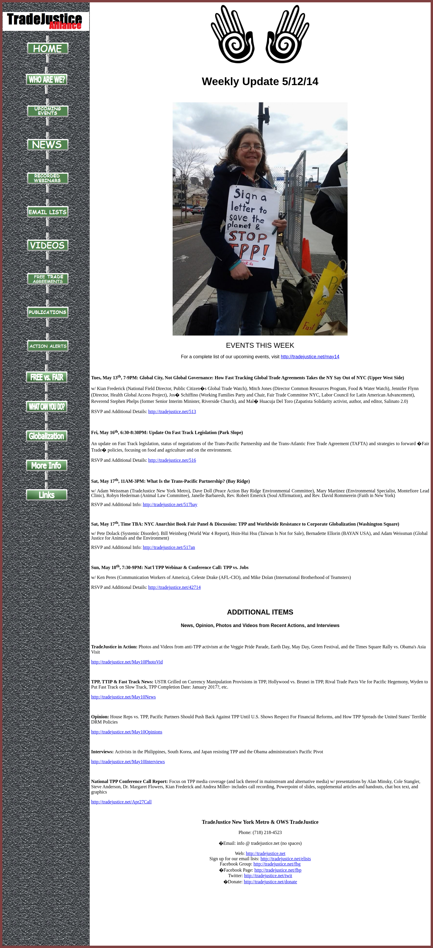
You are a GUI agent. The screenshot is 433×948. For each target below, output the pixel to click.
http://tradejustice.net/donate (270, 881)
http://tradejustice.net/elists (285, 858)
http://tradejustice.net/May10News (123, 696)
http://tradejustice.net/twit (268, 875)
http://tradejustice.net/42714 (174, 587)
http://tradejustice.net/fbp (277, 870)
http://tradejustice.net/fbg (276, 863)
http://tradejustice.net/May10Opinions (126, 731)
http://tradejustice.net (265, 853)
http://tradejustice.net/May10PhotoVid (127, 661)
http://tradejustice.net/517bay (170, 504)
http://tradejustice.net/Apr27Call (121, 801)
